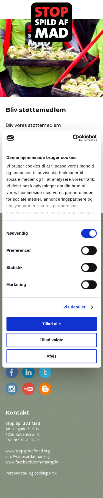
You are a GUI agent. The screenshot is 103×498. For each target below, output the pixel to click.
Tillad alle (51, 323)
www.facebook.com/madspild (31, 462)
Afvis (51, 356)
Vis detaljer (74, 307)
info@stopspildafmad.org (27, 456)
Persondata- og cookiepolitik (31, 473)
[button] (61, 51)
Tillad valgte (51, 340)
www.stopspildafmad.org (27, 451)
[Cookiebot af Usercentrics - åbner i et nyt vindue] (73, 137)
